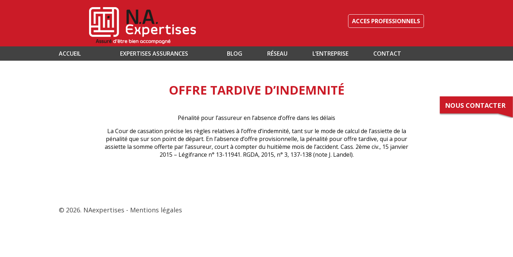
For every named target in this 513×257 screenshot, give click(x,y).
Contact (387, 53)
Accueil (70, 53)
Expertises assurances (154, 53)
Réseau (277, 53)
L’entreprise (330, 53)
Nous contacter (475, 105)
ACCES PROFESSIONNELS (386, 21)
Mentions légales (156, 210)
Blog (234, 53)
